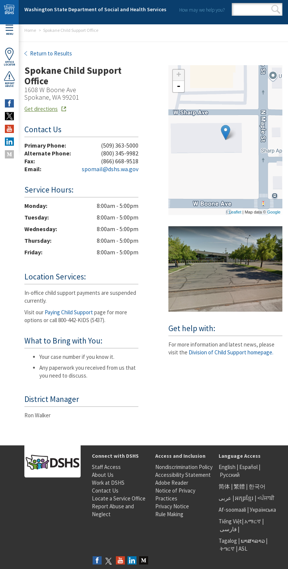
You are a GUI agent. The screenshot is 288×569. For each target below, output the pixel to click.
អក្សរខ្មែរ (244, 498)
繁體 (240, 486)
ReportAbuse (9, 79)
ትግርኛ (227, 548)
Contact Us (105, 490)
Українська (263, 509)
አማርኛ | (254, 521)
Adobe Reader (171, 482)
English (228, 466)
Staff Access (106, 466)
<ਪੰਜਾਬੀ (265, 498)
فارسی (228, 529)
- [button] (178, 86)
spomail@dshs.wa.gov (110, 169)
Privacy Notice (172, 506)
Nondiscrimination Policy (184, 466)
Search (275, 9)
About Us (103, 474)
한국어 (257, 486)
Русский (230, 474)
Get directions (41, 108)
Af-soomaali (232, 509)
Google (273, 212)
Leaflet (235, 212)
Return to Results (50, 53)
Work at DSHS (108, 482)
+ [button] (178, 75)
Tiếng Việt (230, 521)
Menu (9, 30)
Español (248, 466)
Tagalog (228, 540)
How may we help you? (202, 10)
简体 (224, 486)
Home (30, 30)
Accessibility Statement (183, 474)
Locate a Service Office (119, 498)
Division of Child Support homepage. (231, 352)
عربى (225, 498)
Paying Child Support (69, 312)
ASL (243, 548)
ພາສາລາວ (253, 540)
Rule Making (169, 514)
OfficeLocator (9, 56)
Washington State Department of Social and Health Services (95, 9)
